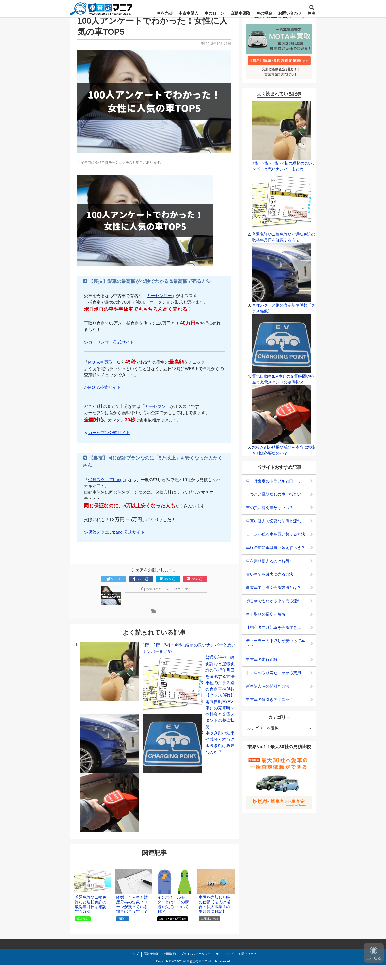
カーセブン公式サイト (109, 432)
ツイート (114, 579)
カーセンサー (159, 295)
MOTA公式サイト (104, 387)
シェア (140, 579)
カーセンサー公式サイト (111, 342)
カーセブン (155, 406)
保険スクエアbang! (106, 479)
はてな (168, 579)
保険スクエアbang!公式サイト (116, 532)
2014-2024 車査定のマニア (189, 961)
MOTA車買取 (100, 362)
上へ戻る (373, 953)
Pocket (194, 579)
